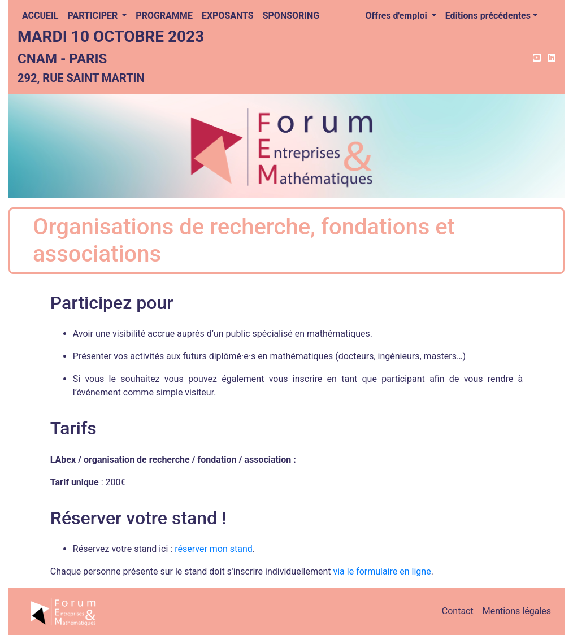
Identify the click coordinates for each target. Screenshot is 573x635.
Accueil (40, 15)
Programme (164, 15)
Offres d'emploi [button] (397, 15)
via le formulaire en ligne (382, 571)
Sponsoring (291, 15)
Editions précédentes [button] (488, 15)
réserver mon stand (214, 548)
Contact (458, 611)
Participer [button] (93, 15)
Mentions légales (517, 611)
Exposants (228, 15)
